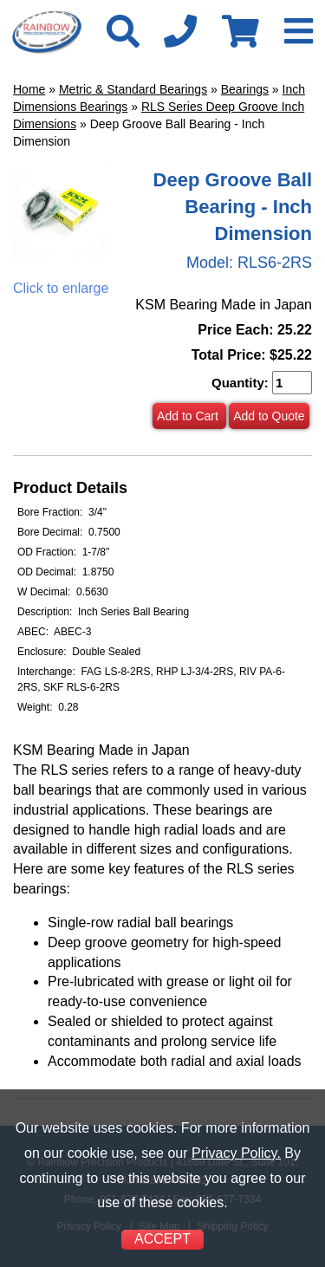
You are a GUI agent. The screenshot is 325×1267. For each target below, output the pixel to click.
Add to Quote (269, 416)
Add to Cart (189, 416)
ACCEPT (162, 1238)
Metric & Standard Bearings (133, 89)
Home (29, 89)
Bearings (245, 89)
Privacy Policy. (236, 1153)
